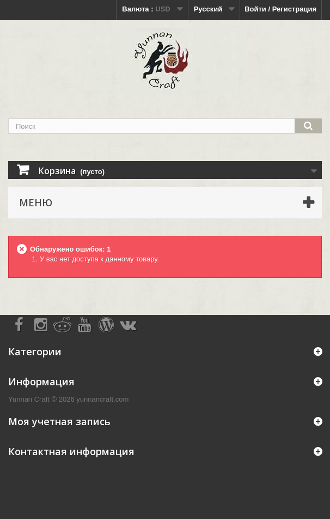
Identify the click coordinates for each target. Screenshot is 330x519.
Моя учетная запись (59, 421)
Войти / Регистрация (280, 9)
